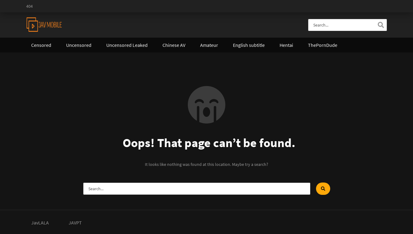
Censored (41, 45)
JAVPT (75, 223)
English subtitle (249, 45)
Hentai (286, 45)
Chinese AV (173, 45)
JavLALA (40, 223)
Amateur (209, 45)
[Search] (381, 25)
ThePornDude (322, 45)
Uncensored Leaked (127, 45)
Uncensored (78, 45)
